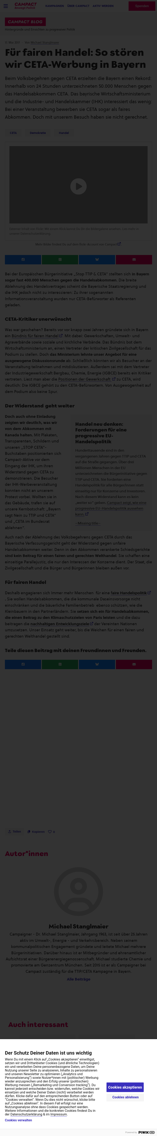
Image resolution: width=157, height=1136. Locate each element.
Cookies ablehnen (125, 1097)
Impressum (58, 1114)
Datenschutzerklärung (26, 1114)
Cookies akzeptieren (125, 1087)
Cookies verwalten (18, 1120)
